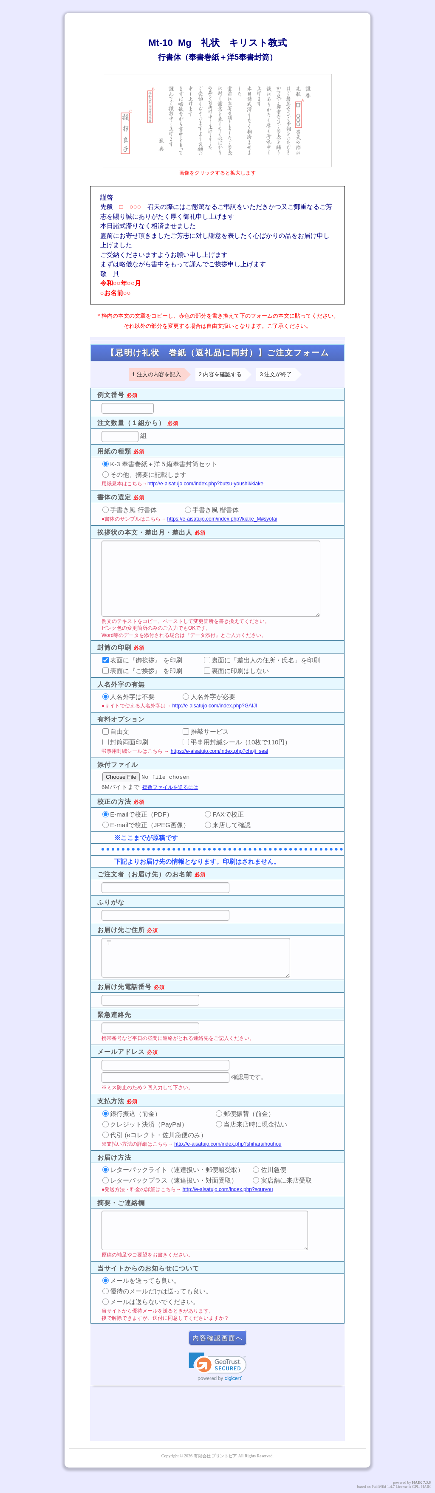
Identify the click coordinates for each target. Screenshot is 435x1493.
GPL (415, 1487)
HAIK (417, 1482)
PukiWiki (379, 1487)
